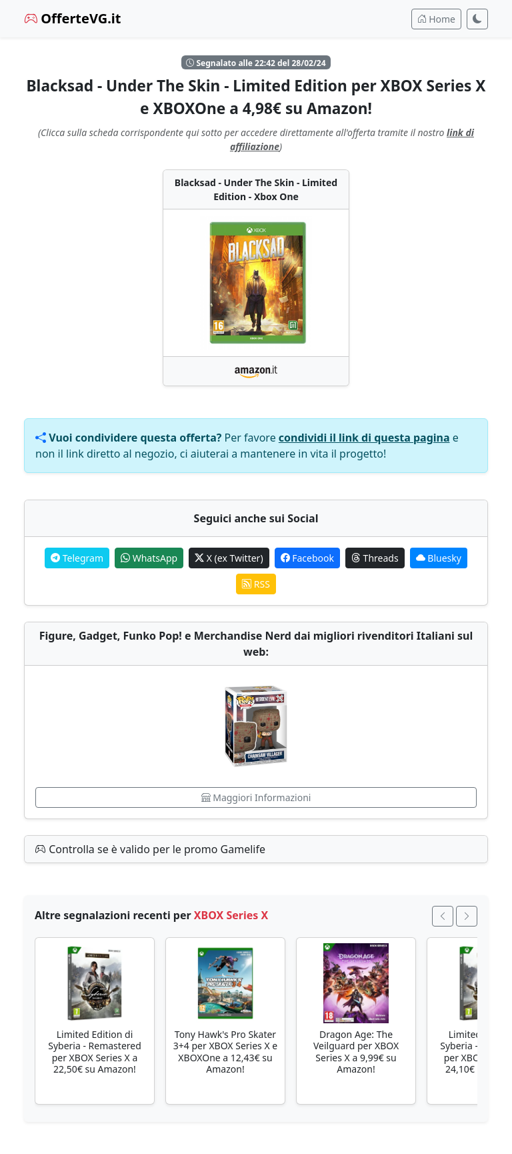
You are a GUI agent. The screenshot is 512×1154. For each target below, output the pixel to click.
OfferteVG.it (72, 18)
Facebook (307, 558)
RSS (256, 584)
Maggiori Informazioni (256, 797)
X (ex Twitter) (229, 558)
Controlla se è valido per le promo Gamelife (150, 849)
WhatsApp (149, 558)
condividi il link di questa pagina (364, 437)
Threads (375, 558)
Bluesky (438, 558)
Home (436, 19)
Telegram (77, 558)
